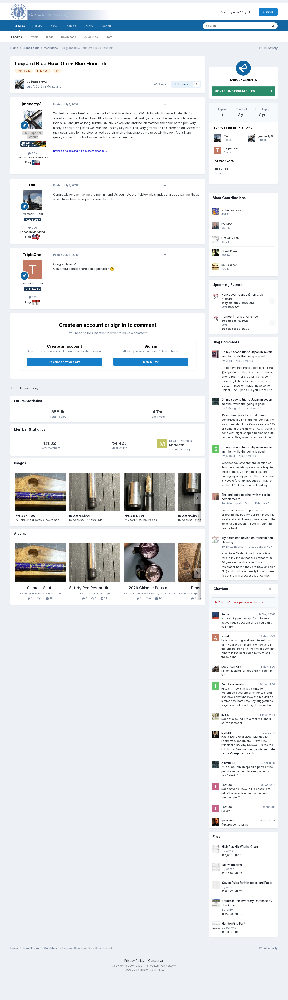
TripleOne (231, 148)
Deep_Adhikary (231, 666)
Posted (65, 104)
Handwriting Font (233, 923)
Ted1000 (227, 784)
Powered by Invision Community (144, 969)
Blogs (49, 36)
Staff (109, 36)
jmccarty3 (265, 136)
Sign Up (268, 11)
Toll (226, 136)
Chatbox (70, 26)
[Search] (224, 25)
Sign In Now (151, 361)
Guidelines (91, 36)
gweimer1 (227, 820)
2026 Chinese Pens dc (149, 588)
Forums (16, 36)
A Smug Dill (228, 762)
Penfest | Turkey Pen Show (240, 316)
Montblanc (54, 86)
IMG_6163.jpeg (79, 515)
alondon (226, 636)
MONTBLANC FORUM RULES (235, 91)
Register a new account (64, 361)
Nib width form (232, 865)
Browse (19, 27)
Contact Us (156, 960)
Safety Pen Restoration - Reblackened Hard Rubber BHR (120, 588)
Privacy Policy (134, 960)
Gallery (88, 26)
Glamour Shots (40, 588)
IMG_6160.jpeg (188, 515)
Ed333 (225, 714)
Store (53, 26)
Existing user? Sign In (237, 12)
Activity (37, 26)
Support (106, 26)
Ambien (226, 614)
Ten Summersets (232, 684)
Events (34, 36)
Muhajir (226, 732)
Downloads (68, 36)
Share (160, 84)
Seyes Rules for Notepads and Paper (247, 882)
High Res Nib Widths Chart (240, 846)
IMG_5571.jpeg (25, 515)
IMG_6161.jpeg (134, 515)
